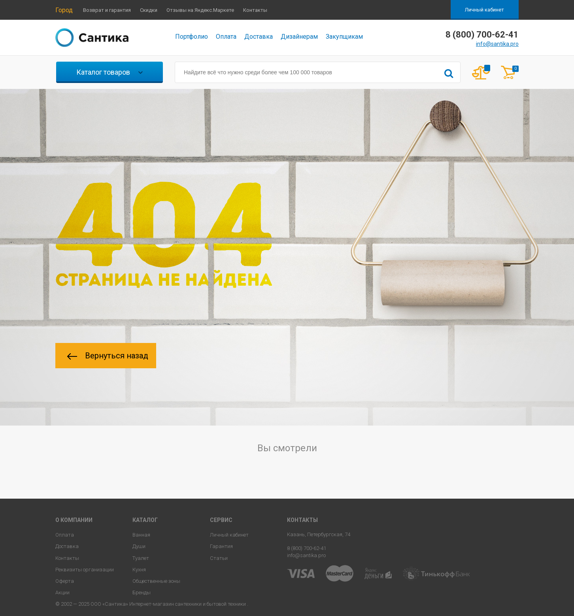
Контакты (255, 10)
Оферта (64, 581)
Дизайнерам (299, 36)
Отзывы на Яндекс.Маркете (200, 10)
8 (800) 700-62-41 (306, 548)
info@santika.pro (497, 44)
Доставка (258, 36)
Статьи (219, 558)
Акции (62, 592)
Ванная (141, 535)
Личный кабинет (484, 10)
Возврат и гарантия (107, 10)
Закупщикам (344, 36)
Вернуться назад (107, 355)
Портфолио (191, 36)
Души (138, 546)
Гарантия (221, 546)
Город (64, 10)
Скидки (148, 10)
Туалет (140, 558)
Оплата (226, 36)
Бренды (141, 592)
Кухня (139, 570)
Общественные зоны (156, 581)
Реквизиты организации (84, 570)
